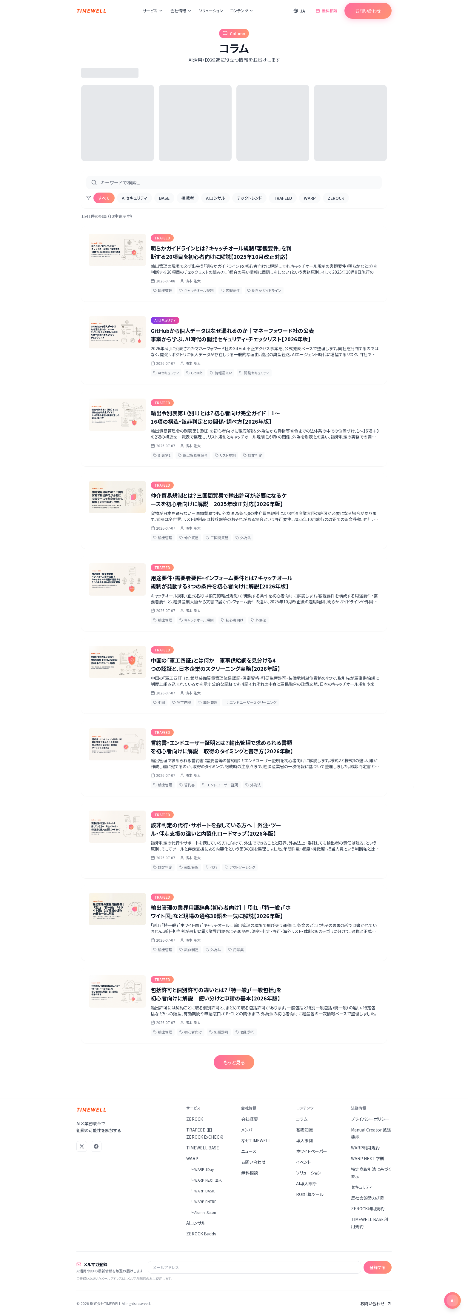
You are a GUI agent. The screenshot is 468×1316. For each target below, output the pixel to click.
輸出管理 (162, 290)
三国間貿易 (217, 537)
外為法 (243, 537)
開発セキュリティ (254, 372)
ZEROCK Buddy (201, 1234)
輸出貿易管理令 (193, 455)
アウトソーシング (240, 867)
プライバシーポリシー (370, 1119)
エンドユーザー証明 (220, 784)
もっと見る (234, 1062)
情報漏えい (221, 372)
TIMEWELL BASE (202, 1148)
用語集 (236, 949)
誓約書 (187, 784)
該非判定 (252, 455)
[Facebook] (96, 1146)
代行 (212, 867)
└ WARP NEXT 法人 (206, 1180)
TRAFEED (283, 198)
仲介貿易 (188, 537)
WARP (310, 198)
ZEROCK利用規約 (367, 1209)
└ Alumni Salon (203, 1212)
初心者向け (232, 619)
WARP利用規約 (365, 1148)
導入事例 (304, 1140)
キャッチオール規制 (196, 290)
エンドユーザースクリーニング (250, 702)
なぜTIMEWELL (256, 1140)
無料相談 (326, 10)
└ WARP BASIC (202, 1190)
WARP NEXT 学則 (367, 1158)
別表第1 (162, 455)
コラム (301, 1119)
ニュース (248, 1151)
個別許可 (245, 1031)
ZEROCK (336, 198)
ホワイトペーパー (311, 1151)
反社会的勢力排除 (367, 1198)
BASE (164, 198)
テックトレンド (249, 198)
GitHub (194, 372)
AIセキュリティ (134, 198)
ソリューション (211, 10)
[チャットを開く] (452, 1300)
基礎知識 (304, 1130)
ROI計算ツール (310, 1194)
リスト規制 (225, 455)
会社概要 (249, 1119)
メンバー (248, 1130)
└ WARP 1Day (202, 1169)
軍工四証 (181, 702)
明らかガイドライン (264, 290)
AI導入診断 (306, 1183)
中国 (159, 702)
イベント (303, 1162)
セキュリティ (361, 1187)
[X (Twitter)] (81, 1146)
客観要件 (230, 290)
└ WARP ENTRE (203, 1201)
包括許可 (218, 1031)
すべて (104, 198)
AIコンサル (215, 198)
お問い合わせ (368, 10)
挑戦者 (187, 198)
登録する (378, 1267)
